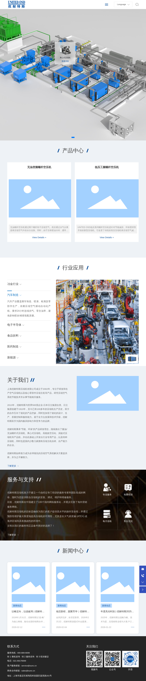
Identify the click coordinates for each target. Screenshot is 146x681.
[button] (73, 137)
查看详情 (65, 61)
